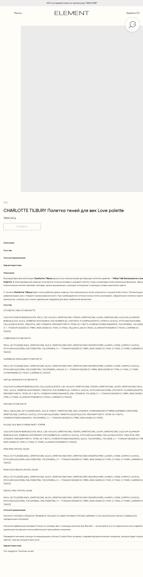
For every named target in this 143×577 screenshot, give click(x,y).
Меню (17, 13)
